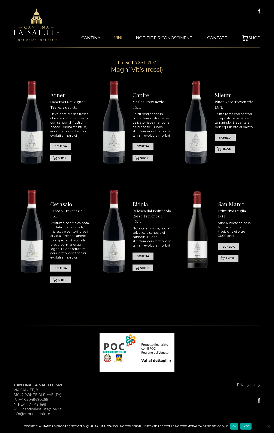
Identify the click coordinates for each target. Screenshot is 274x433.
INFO (246, 426)
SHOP (62, 158)
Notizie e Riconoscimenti (172, 38)
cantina (104, 38)
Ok (234, 426)
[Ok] (269, 426)
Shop (255, 38)
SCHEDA (61, 146)
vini (129, 38)
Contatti (221, 38)
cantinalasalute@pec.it (42, 410)
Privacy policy (248, 385)
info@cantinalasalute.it (33, 414)
